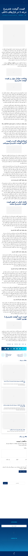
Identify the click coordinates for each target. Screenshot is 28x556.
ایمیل (17, 459)
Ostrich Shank (16, 431)
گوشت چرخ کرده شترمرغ (16, 268)
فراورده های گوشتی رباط (7, 123)
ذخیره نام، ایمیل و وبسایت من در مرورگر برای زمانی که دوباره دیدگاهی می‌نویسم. (15, 468)
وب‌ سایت (8, 459)
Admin (23, 344)
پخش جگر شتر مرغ (17, 299)
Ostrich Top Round (21, 431)
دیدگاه (25, 448)
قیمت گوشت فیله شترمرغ (16, 230)
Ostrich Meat (9, 344)
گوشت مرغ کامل (11, 62)
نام (26, 459)
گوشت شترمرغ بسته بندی (16, 180)
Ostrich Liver (9, 431)
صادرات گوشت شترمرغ (16, 251)
